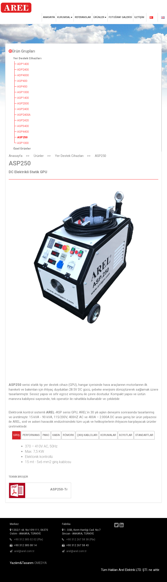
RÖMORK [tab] (68, 435)
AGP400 (22, 80)
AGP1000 (23, 92)
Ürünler (39, 156)
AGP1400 (23, 97)
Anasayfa (49, 17)
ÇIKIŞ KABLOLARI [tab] (87, 435)
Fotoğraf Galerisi (120, 17)
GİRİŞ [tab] (16, 435)
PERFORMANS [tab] (31, 435)
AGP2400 (23, 109)
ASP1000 (22, 143)
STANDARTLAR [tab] (144, 435)
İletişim (139, 17)
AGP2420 (23, 120)
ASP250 (22, 137)
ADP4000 (23, 75)
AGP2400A (23, 114)
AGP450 (22, 86)
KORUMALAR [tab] (108, 435)
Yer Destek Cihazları (27, 58)
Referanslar (83, 17)
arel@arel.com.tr (24, 551)
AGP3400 (23, 126)
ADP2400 (23, 69)
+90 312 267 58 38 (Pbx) (80, 539)
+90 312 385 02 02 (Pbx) (28, 539)
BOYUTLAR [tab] (125, 435)
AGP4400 (23, 131)
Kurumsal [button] (64, 17)
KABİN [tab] (56, 435)
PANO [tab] (46, 435)
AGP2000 (23, 103)
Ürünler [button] (99, 17)
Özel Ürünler (22, 148)
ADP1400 (23, 64)
